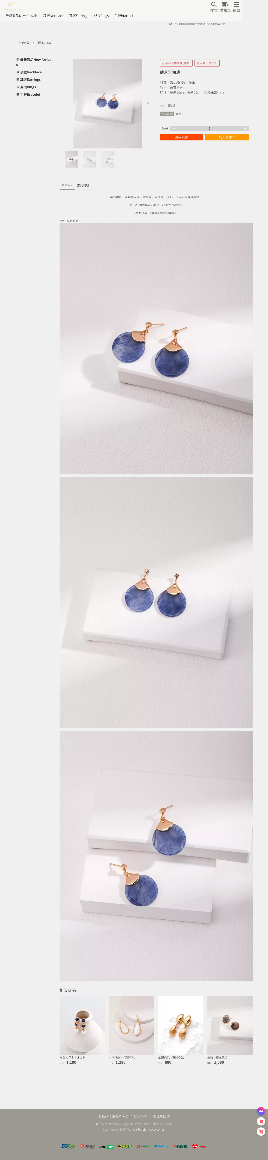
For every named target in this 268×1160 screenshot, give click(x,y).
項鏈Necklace (53, 15)
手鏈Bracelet (123, 15)
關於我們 (140, 1116)
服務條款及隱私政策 (113, 1116)
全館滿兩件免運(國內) (176, 63)
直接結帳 (181, 137)
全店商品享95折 (207, 63)
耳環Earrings (78, 15)
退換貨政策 (161, 1116)
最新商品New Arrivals (22, 15)
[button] (148, 104)
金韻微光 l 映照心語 (171, 1057)
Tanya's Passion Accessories (146, 1129)
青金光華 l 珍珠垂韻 (72, 1057)
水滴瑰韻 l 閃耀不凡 (122, 1057)
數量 (165, 128)
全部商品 (24, 42)
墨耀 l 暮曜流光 (217, 1057)
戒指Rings (101, 15)
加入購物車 (227, 137)
